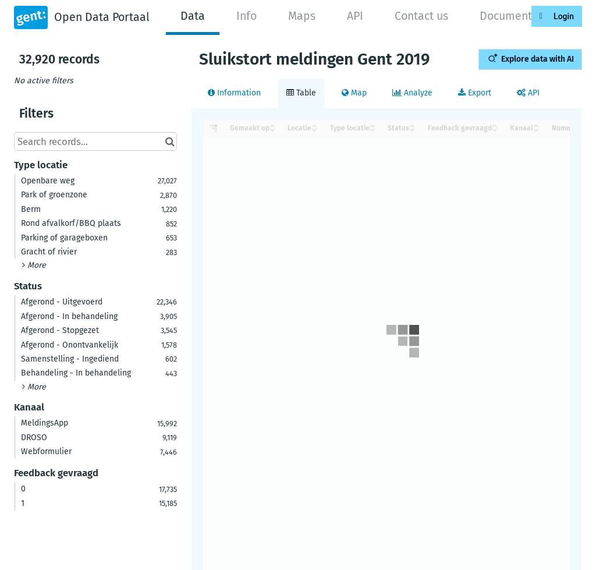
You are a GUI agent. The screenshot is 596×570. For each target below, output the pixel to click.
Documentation (519, 16)
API (355, 16)
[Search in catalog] (169, 141)
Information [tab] (234, 93)
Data (192, 16)
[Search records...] (95, 141)
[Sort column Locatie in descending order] (314, 129)
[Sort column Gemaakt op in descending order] (272, 129)
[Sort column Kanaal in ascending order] (536, 125)
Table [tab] (301, 93)
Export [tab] (474, 93)
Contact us (421, 16)
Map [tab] (354, 93)
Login (564, 16)
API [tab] (528, 93)
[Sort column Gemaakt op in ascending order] (272, 125)
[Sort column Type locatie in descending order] (372, 129)
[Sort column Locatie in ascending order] (314, 125)
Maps (301, 16)
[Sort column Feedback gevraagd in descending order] (495, 129)
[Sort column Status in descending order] (412, 129)
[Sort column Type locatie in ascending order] (372, 125)
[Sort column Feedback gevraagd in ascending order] (495, 125)
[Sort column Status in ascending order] (412, 125)
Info (246, 16)
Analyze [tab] (412, 93)
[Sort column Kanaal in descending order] (536, 129)
